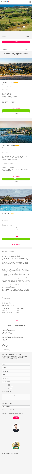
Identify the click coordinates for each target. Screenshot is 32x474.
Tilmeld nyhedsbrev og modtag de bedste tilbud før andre (14, 413)
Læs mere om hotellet (16, 115)
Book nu (16, 110)
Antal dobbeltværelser (6, 386)
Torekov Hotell (6, 213)
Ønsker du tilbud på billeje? (8, 409)
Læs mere (16, 320)
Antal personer (5, 384)
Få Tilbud (16, 41)
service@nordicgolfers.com (16, 440)
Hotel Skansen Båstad (8, 145)
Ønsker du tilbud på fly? (7, 403)
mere (26, 49)
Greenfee (16, 44)
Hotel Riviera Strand (8, 82)
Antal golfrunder (5, 391)
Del (16, 49)
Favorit (5, 49)
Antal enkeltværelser (6, 388)
